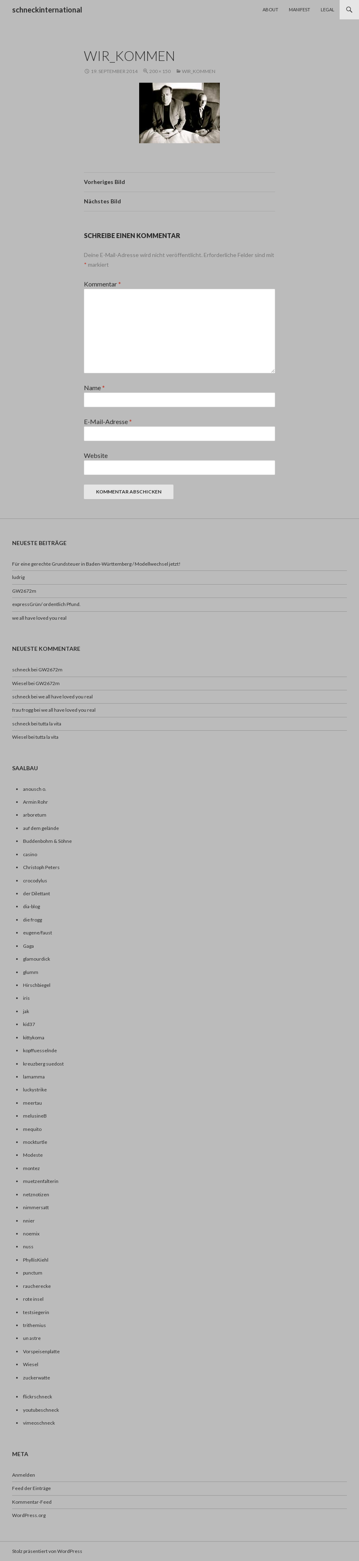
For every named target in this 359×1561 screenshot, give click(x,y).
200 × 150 (160, 71)
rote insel (33, 1299)
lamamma (34, 1077)
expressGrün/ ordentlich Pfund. (46, 604)
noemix (31, 1234)
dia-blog (31, 906)
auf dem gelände (41, 828)
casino (30, 854)
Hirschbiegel (36, 985)
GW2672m (24, 591)
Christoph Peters (41, 867)
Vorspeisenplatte (41, 1351)
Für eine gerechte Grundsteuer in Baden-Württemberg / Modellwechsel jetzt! (96, 564)
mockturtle (35, 1142)
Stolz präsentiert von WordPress (47, 1551)
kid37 (29, 1024)
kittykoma (33, 1037)
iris (26, 998)
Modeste (33, 1155)
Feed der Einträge (31, 1488)
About (270, 9)
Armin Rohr (35, 802)
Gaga (28, 946)
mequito (32, 1129)
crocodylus (35, 881)
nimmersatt (36, 1207)
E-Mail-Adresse (108, 421)
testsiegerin (36, 1312)
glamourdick (36, 959)
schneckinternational (47, 9)
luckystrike (35, 1090)
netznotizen (36, 1194)
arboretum (34, 815)
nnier (29, 1221)
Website (96, 455)
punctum (32, 1273)
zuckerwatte (36, 1378)
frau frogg (22, 710)
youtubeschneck (41, 1410)
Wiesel (19, 737)
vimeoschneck (39, 1423)
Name (94, 387)
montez (31, 1168)
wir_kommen (198, 71)
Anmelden (23, 1475)
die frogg (32, 920)
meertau (32, 1103)
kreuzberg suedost (43, 1064)
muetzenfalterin (40, 1181)
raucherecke (37, 1286)
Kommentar (102, 284)
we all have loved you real (39, 618)
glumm (30, 972)
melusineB (35, 1116)
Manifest (299, 9)
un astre (32, 1338)
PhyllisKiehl (35, 1260)
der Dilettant (36, 893)
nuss (28, 1246)
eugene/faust (37, 933)
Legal (327, 9)
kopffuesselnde (40, 1050)
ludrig (18, 577)
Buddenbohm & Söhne (47, 841)
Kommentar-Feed (32, 1502)
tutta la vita (49, 724)
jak (26, 1011)
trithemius (34, 1325)
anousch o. (34, 789)
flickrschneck (37, 1397)
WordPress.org (29, 1515)
